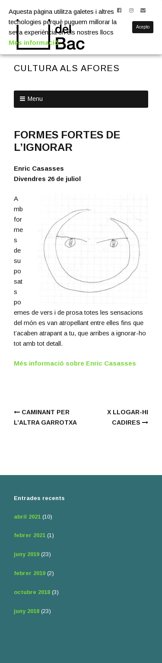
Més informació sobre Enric (59, 363)
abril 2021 (27, 516)
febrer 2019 (29, 573)
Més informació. (34, 42)
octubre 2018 (32, 592)
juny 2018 (26, 611)
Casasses (120, 363)
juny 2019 (26, 554)
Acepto (142, 27)
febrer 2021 (29, 535)
